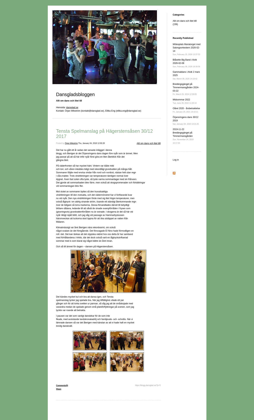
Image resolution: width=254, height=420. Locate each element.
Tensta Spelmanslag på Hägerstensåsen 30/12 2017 (104, 133)
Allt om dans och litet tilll (148, 143)
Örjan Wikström (71, 143)
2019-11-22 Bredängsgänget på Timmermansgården (183, 136)
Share (58, 389)
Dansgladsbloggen (75, 94)
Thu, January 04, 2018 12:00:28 (91, 143)
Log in (176, 160)
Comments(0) (62, 385)
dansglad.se (72, 107)
